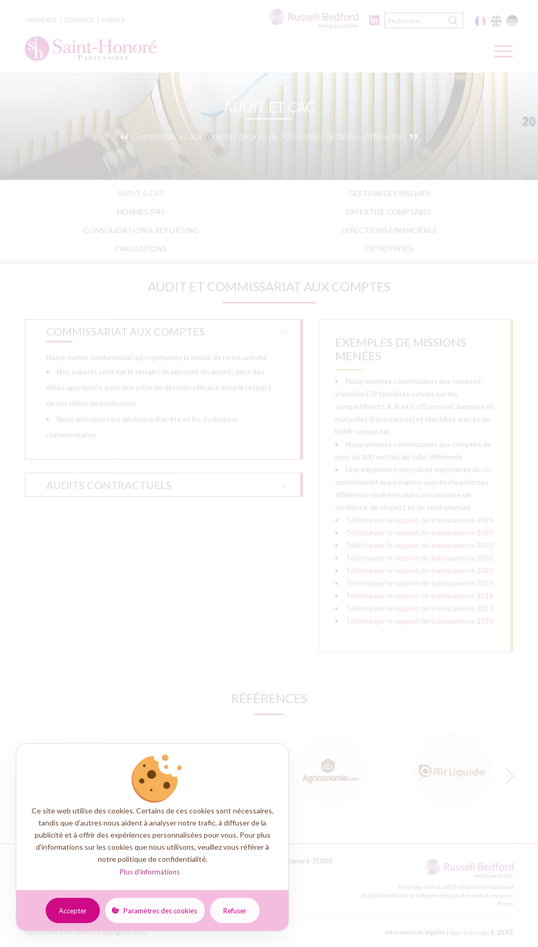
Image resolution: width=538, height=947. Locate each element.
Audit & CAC (141, 193)
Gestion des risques (389, 193)
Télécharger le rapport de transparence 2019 (419, 582)
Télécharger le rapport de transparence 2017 (419, 608)
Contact (79, 20)
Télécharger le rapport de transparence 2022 (419, 545)
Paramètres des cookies (160, 910)
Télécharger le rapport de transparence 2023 (419, 532)
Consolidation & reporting (141, 230)
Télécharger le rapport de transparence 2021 (419, 557)
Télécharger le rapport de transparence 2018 (419, 595)
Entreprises (389, 248)
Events (113, 20)
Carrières (40, 20)
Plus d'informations (149, 872)
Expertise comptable (389, 211)
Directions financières (389, 230)
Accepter (73, 910)
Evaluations (141, 248)
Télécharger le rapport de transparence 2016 (419, 620)
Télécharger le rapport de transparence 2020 (419, 570)
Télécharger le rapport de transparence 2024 (419, 519)
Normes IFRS (141, 211)
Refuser (234, 910)
